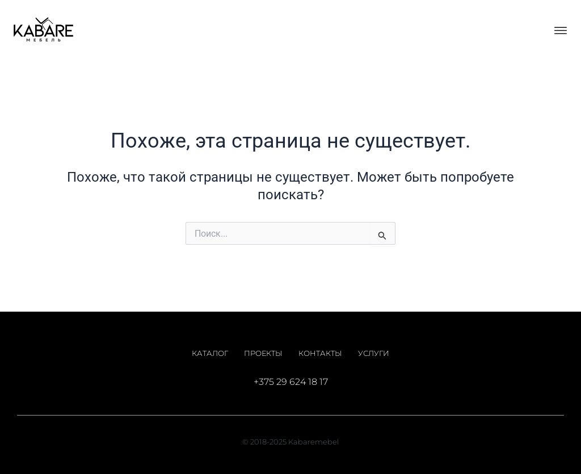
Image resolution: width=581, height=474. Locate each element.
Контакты (320, 353)
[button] (560, 29)
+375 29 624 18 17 (291, 381)
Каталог (210, 353)
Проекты (263, 353)
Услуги (373, 353)
